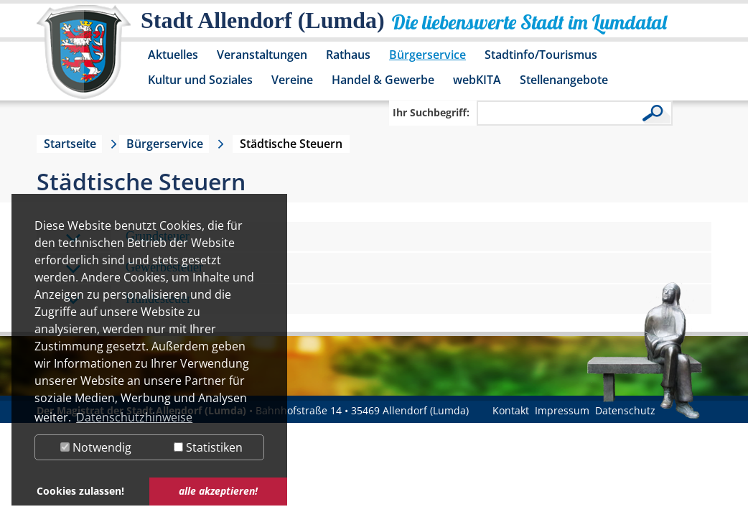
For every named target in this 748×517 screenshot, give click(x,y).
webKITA (477, 80)
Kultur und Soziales (200, 80)
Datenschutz (625, 410)
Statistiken (208, 447)
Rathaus (348, 54)
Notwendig (95, 447)
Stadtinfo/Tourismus (541, 54)
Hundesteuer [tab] (128, 300)
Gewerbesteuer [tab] (134, 268)
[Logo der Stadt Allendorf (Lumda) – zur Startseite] (83, 59)
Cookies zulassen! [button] (80, 491)
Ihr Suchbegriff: (431, 112)
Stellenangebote (564, 80)
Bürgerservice (427, 54)
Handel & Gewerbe (383, 80)
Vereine (292, 80)
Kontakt (510, 410)
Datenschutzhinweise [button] (134, 417)
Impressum (562, 410)
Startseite (70, 144)
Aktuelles (173, 54)
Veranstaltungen (262, 54)
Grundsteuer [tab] (127, 237)
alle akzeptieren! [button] (218, 491)
